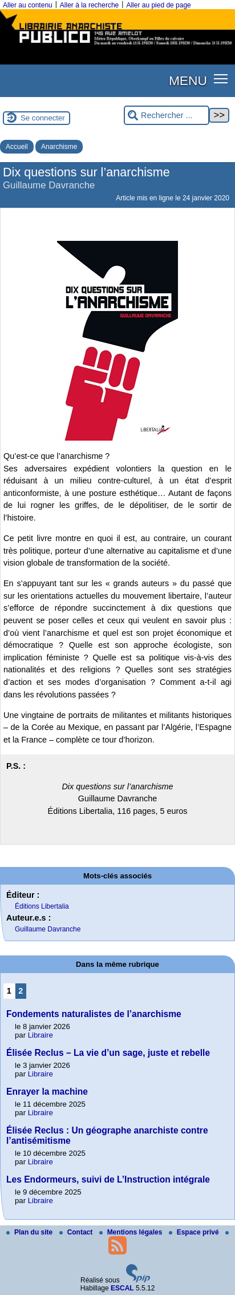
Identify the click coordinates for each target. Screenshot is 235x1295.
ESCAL (122, 1288)
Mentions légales (131, 1232)
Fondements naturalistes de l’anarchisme (93, 1014)
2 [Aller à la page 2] (20, 990)
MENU (188, 80)
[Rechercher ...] (166, 116)
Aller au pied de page (158, 5)
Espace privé (195, 1232)
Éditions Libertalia (42, 906)
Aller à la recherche (89, 5)
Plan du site (30, 1232)
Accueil (17, 147)
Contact (77, 1232)
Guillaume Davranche (47, 929)
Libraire (40, 1035)
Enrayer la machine (47, 1091)
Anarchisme (59, 147)
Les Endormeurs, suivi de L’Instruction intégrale (108, 1179)
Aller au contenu (27, 5)
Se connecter (43, 118)
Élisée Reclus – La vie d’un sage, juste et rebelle (108, 1053)
